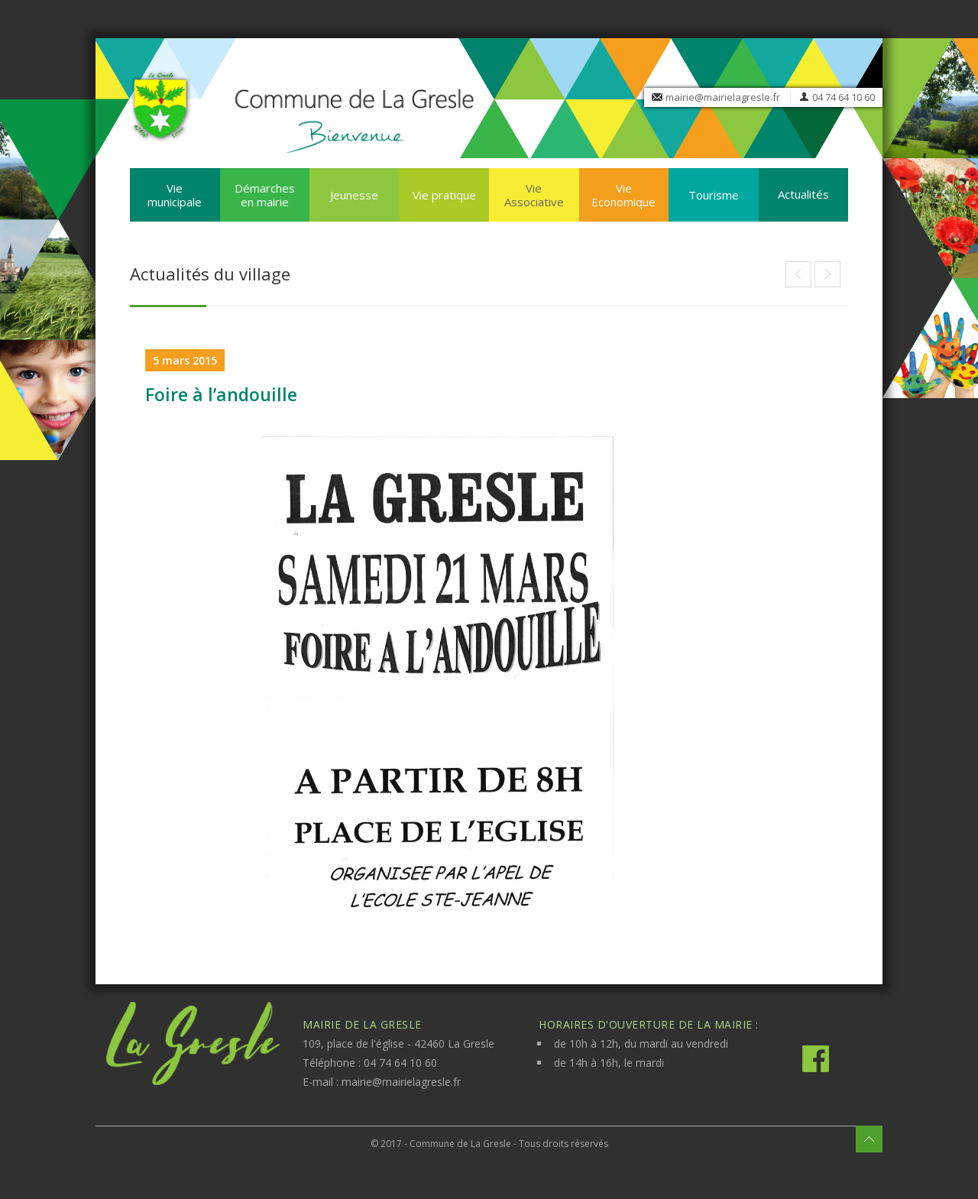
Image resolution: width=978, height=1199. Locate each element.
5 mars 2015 (185, 360)
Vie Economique (623, 194)
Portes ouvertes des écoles (798, 274)
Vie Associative (534, 194)
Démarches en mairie (265, 194)
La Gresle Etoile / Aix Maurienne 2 (827, 274)
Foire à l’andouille (221, 394)
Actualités (803, 194)
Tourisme (713, 195)
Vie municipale (174, 194)
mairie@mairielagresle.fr (722, 97)
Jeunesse (354, 195)
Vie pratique (444, 195)
